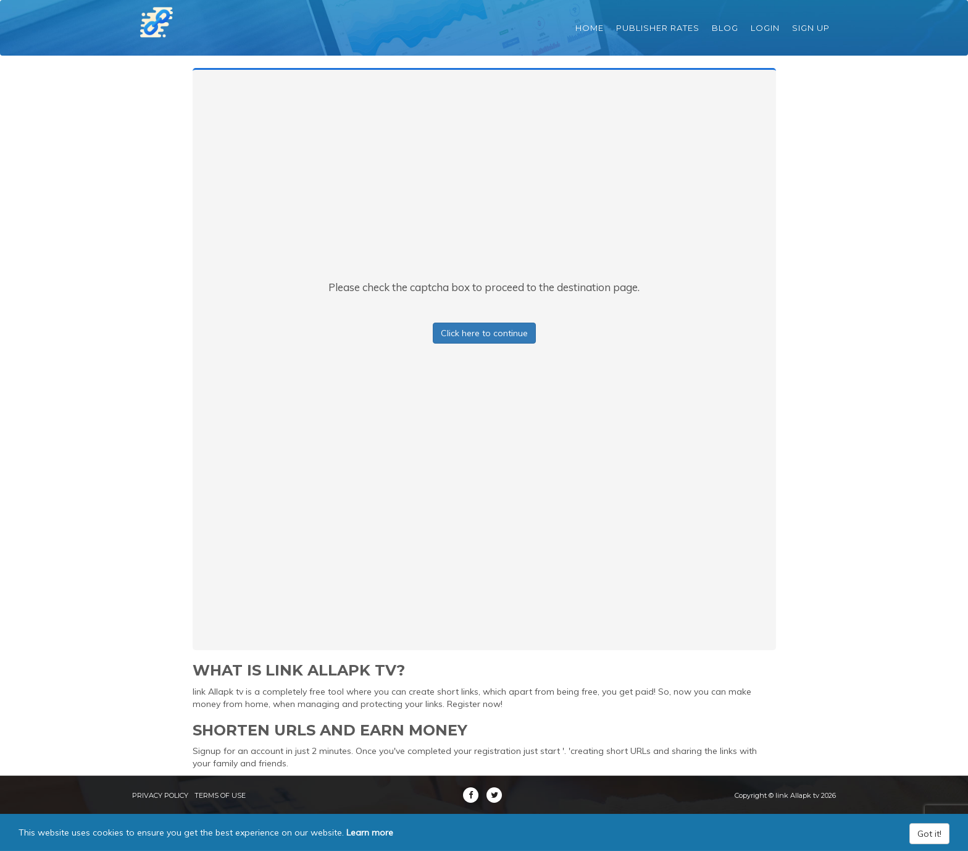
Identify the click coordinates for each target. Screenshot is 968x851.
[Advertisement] (484, 187)
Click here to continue (484, 333)
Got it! (929, 833)
